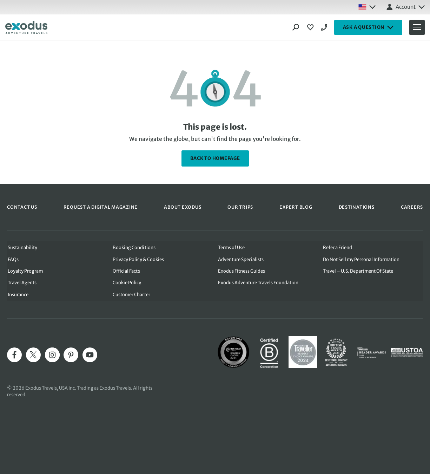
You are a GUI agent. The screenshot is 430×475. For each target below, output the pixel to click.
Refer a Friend (337, 247)
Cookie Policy (126, 283)
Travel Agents (21, 283)
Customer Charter (131, 295)
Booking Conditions (133, 247)
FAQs (12, 259)
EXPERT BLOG (295, 207)
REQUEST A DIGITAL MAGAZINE (100, 207)
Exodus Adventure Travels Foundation (258, 283)
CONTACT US (22, 207)
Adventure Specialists (241, 259)
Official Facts (125, 271)
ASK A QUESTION (368, 27)
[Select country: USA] (367, 7)
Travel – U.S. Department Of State (358, 271)
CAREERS (412, 207)
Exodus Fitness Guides (241, 271)
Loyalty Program (24, 271)
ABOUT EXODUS (182, 207)
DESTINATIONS (357, 207)
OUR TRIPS (240, 207)
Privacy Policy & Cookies (137, 259)
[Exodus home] (26, 27)
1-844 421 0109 (325, 27)
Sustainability (22, 247)
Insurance (17, 295)
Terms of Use (231, 247)
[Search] (296, 27)
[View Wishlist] (311, 27)
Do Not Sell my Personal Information (362, 259)
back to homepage (215, 158)
